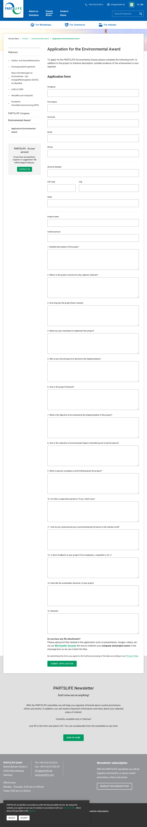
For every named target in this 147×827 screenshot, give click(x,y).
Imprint (32, 811)
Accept (24, 818)
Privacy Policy (69, 808)
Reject (12, 818)
